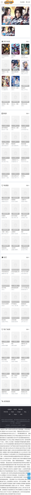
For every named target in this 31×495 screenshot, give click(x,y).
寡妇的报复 (23, 143)
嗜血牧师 (13, 143)
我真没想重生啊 (14, 71)
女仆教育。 (9, 460)
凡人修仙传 (6, 458)
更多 (27, 41)
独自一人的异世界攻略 (25, 469)
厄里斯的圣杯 (5, 88)
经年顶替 (13, 359)
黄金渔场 (4, 319)
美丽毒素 (13, 199)
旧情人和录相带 (9, 494)
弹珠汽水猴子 (24, 215)
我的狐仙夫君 (24, 391)
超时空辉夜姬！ (5, 176)
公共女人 (20, 487)
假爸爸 (3, 431)
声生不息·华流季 (24, 271)
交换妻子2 (16, 469)
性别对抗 (21, 464)
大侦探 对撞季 (17, 466)
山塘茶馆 (13, 231)
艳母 (26, 446)
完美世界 (23, 55)
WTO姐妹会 (14, 303)
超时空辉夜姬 (5, 127)
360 (9, 414)
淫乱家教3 (12, 479)
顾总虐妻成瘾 (14, 452)
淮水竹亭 (15, 437)
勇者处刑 (23, 88)
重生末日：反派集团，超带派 (15, 88)
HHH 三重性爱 (13, 458)
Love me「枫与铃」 (20, 485)
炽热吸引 (4, 215)
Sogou (15, 414)
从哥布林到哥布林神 (6, 55)
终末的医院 (26, 477)
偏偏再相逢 (4, 391)
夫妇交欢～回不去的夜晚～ (20, 481)
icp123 (23, 425)
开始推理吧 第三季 (12, 489)
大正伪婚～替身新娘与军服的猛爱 (17, 441)
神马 (21, 414)
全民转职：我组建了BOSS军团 (6, 104)
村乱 (12, 343)
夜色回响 (13, 391)
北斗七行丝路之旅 (25, 287)
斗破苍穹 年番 (3, 429)
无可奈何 (18, 494)
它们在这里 (23, 127)
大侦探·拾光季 (11, 429)
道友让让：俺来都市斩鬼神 (15, 104)
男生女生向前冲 (24, 319)
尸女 (3, 343)
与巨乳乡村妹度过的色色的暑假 (17, 473)
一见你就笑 (3, 473)
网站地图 (20, 409)
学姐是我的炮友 (9, 471)
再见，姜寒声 (14, 375)
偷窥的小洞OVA (7, 452)
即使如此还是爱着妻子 (24, 471)
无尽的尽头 (10, 469)
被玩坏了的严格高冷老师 (12, 446)
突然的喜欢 (4, 247)
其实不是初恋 (14, 215)
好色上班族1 (11, 439)
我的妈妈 (28, 483)
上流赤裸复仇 (9, 481)
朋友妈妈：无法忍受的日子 (19, 475)
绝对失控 (23, 359)
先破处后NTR (21, 435)
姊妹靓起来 (23, 303)
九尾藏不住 (23, 199)
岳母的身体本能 (17, 462)
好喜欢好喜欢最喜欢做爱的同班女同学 (13, 456)
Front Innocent (9, 431)
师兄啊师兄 (20, 489)
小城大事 (13, 247)
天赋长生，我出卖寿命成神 (6, 71)
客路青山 (23, 176)
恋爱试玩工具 (24, 343)
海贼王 (9, 450)
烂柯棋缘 (23, 483)
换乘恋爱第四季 (14, 287)
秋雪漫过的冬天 (24, 247)
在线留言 (10, 409)
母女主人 (16, 471)
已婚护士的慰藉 (16, 483)
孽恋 (14, 494)
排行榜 (15, 409)
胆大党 (24, 487)
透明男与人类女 (24, 71)
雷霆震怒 (4, 159)
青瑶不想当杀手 (5, 199)
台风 (7, 473)
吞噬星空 (10, 466)
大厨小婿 (5, 448)
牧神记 (23, 479)
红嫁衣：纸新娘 (5, 143)
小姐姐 (13, 485)
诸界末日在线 (24, 104)
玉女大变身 (18, 479)
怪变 (22, 231)
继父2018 (2, 471)
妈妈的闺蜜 (8, 485)
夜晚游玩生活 (18, 439)
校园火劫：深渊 (14, 127)
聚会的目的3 (9, 462)
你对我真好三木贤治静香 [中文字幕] (12, 454)
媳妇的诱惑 (10, 437)
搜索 (23, 2)
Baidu (12, 411)
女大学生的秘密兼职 (9, 444)
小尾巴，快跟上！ (6, 231)
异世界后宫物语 (25, 462)
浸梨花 (27, 473)
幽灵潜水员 (23, 159)
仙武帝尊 (13, 55)
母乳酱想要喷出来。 (23, 433)
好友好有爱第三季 (15, 271)
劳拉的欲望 (22, 446)
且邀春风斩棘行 (24, 375)
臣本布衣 (9, 475)
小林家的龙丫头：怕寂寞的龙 (15, 159)
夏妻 (16, 444)
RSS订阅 (6, 411)
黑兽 (25, 464)
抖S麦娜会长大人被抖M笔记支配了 (14, 477)
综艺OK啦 (4, 287)
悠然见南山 (4, 375)
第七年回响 (4, 359)
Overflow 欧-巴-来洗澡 (13, 448)
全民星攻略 (13, 319)
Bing (25, 411)
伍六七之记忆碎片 (23, 452)
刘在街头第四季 (5, 303)
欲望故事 (2, 485)
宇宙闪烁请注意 (5, 271)
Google (19, 411)
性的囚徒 (5, 450)
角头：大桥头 (4, 441)
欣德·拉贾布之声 (15, 176)
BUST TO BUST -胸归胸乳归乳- (12, 492)
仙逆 (20, 448)
